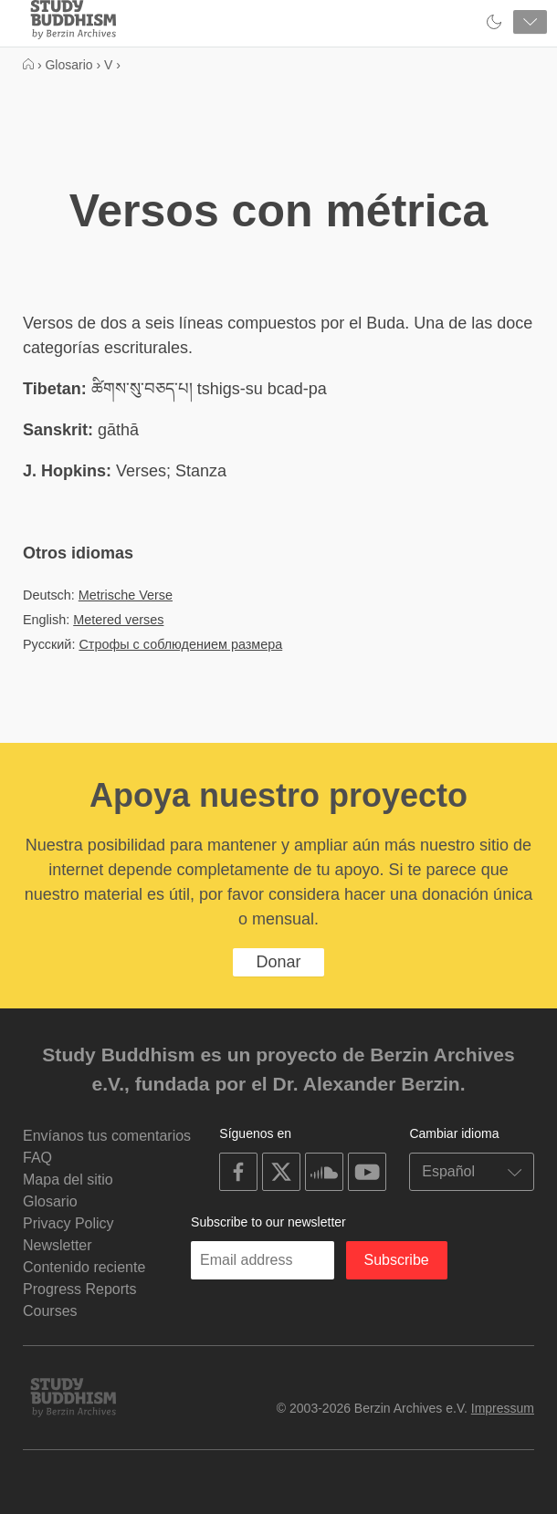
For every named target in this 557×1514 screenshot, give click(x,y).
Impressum (502, 1408)
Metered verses (118, 619)
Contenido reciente (84, 1267)
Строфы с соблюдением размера (180, 644)
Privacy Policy (68, 1223)
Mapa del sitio (68, 1179)
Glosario (50, 1201)
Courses (50, 1311)
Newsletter (57, 1245)
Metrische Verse (126, 595)
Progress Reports (80, 1289)
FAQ (37, 1157)
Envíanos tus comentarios (107, 1135)
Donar (278, 962)
